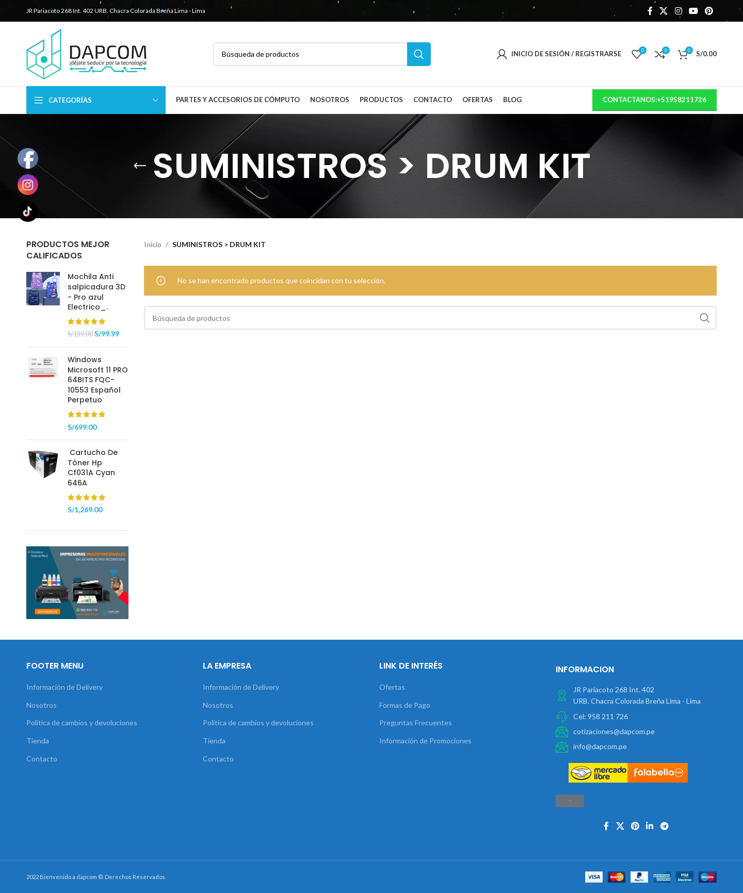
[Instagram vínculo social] (678, 11)
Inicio (152, 244)
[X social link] (663, 11)
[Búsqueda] (322, 54)
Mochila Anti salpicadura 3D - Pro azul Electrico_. (96, 292)
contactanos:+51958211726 (654, 99)
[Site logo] (86, 52)
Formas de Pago (404, 705)
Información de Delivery (64, 687)
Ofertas (392, 687)
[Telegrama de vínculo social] (664, 826)
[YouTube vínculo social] (693, 11)
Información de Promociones (425, 740)
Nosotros (41, 705)
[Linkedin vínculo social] (650, 826)
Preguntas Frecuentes (415, 722)
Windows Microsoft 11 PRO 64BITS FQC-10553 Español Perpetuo (98, 380)
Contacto (41, 758)
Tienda (37, 740)
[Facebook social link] (650, 11)
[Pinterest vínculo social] (709, 11)
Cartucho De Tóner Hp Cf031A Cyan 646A (93, 468)
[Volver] (140, 166)
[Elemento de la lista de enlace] (636, 716)
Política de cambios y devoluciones (81, 722)
